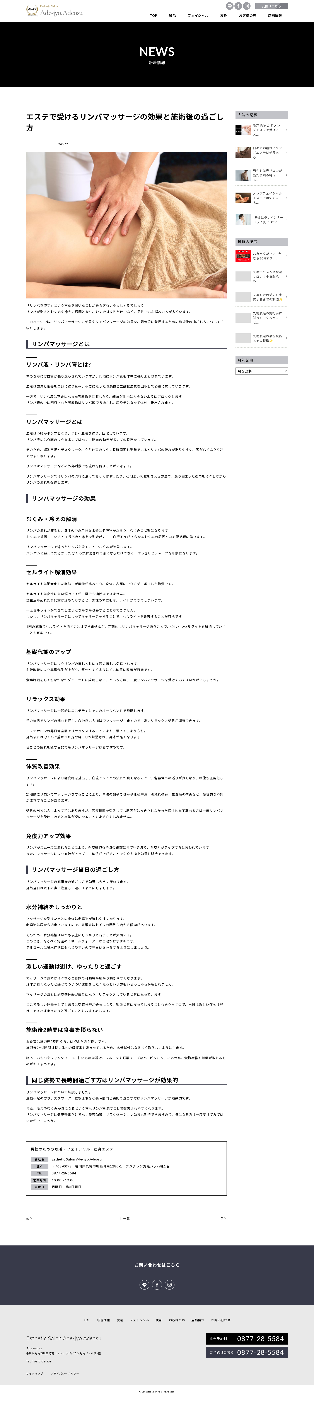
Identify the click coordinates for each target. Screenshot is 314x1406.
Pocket (62, 144)
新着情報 (103, 1328)
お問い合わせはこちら (157, 1264)
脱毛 (172, 15)
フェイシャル (198, 15)
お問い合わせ (220, 1328)
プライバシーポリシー (65, 1381)
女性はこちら (271, 6)
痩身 (223, 15)
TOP (153, 15)
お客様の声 (247, 15)
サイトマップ (34, 1381)
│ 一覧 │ (126, 1218)
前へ (29, 1218)
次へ (223, 1218)
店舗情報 (275, 15)
